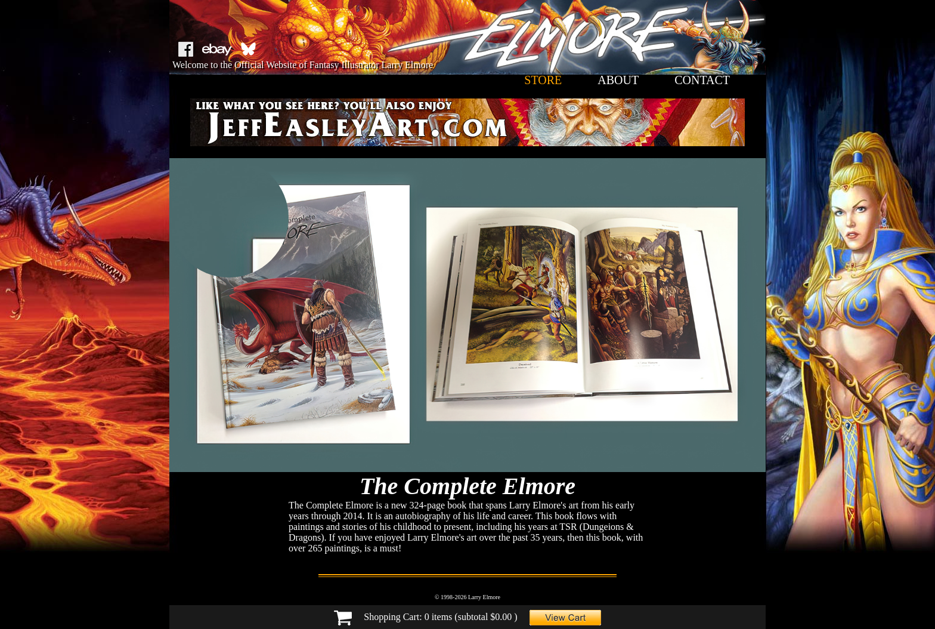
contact (702, 80)
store (543, 80)
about (618, 80)
